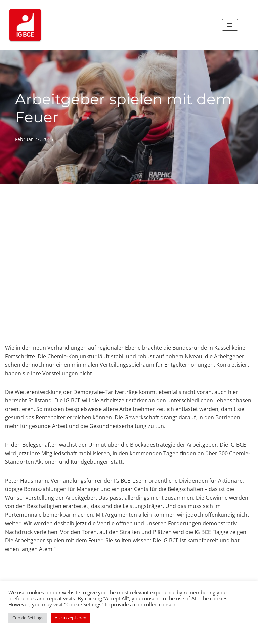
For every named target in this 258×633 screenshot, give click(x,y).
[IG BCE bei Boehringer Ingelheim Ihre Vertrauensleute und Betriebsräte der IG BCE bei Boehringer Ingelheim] (25, 25)
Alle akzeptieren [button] (70, 618)
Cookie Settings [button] (27, 618)
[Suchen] (245, 25)
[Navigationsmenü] (230, 25)
